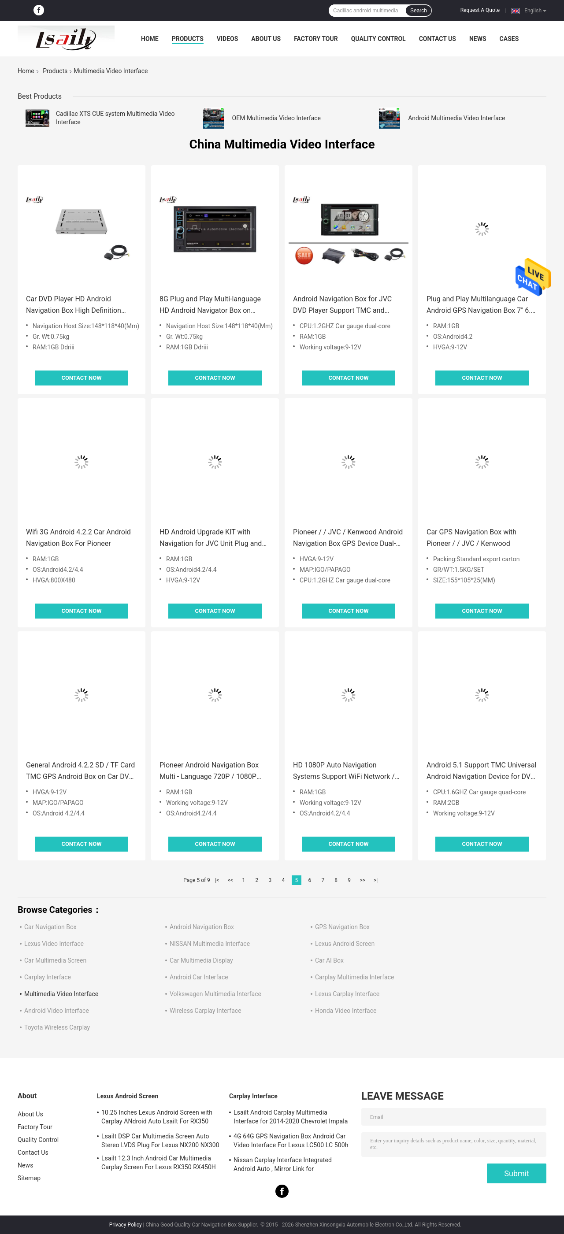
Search (418, 10)
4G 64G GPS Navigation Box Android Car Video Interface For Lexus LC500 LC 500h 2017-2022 (291, 1142)
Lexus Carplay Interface (347, 993)
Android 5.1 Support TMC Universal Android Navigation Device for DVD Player (481, 771)
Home (150, 38)
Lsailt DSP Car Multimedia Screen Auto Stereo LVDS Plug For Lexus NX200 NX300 (160, 1141)
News (477, 38)
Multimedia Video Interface (61, 993)
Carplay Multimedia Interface (354, 977)
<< (230, 880)
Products (188, 38)
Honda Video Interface (345, 1010)
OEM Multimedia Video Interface (276, 118)
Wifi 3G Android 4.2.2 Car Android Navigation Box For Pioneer (78, 538)
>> (362, 880)
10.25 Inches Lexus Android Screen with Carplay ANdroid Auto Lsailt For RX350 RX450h (156, 1118)
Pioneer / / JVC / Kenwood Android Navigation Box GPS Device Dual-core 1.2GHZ (348, 538)
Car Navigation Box (50, 926)
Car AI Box (329, 960)
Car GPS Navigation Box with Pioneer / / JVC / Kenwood (471, 538)
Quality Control (378, 38)
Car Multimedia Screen (55, 960)
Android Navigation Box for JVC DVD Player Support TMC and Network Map (342, 305)
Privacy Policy (125, 1225)
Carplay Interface (47, 977)
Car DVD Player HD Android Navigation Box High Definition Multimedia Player (73, 305)
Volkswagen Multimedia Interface (215, 993)
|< (217, 880)
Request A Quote (480, 10)
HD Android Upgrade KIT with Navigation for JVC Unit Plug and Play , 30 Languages (211, 538)
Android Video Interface (56, 1010)
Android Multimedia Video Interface (456, 118)
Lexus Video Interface (54, 943)
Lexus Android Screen (345, 943)
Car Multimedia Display (201, 960)
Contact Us (437, 38)
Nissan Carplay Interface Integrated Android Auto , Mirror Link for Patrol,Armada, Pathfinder (283, 1165)
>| (376, 880)
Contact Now (81, 377)
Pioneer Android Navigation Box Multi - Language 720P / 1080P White (209, 771)
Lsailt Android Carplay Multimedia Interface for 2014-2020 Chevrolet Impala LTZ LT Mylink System (291, 1118)
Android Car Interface (199, 977)
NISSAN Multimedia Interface (210, 943)
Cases (509, 38)
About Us (266, 38)
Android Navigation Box (202, 926)
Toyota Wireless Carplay (57, 1027)
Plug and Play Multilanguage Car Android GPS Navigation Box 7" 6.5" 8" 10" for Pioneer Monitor (482, 305)
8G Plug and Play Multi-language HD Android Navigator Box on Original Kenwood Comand (210, 305)
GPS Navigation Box (342, 926)
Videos (227, 38)
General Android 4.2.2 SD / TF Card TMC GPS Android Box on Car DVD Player (80, 771)
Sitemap (29, 1178)
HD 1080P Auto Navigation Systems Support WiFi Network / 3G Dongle (344, 771)
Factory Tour (316, 38)
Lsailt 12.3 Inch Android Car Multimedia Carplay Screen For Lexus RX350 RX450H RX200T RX (158, 1164)
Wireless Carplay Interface (205, 1010)
